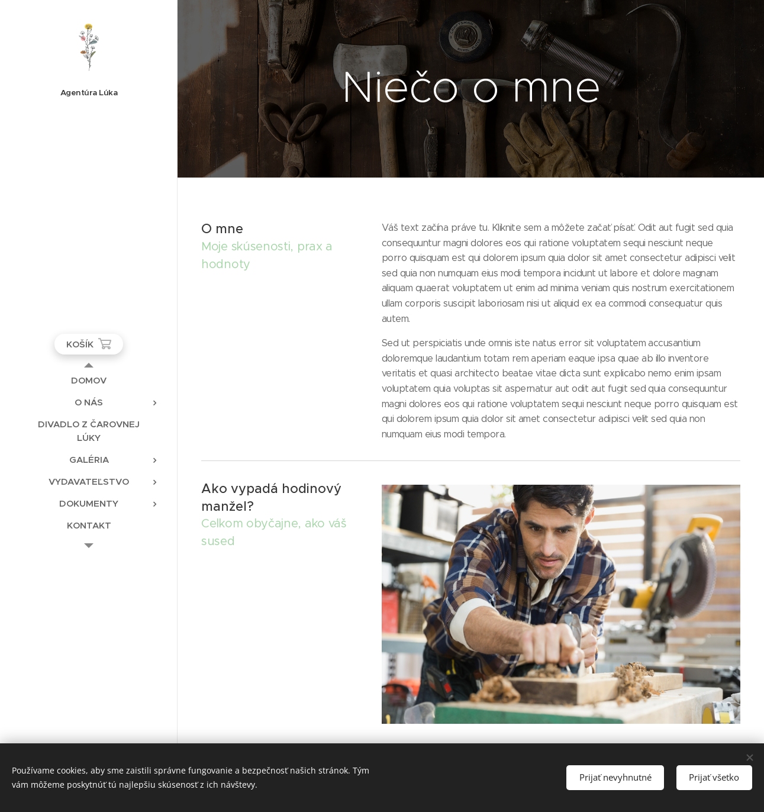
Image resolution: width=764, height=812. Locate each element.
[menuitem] (89, 380)
